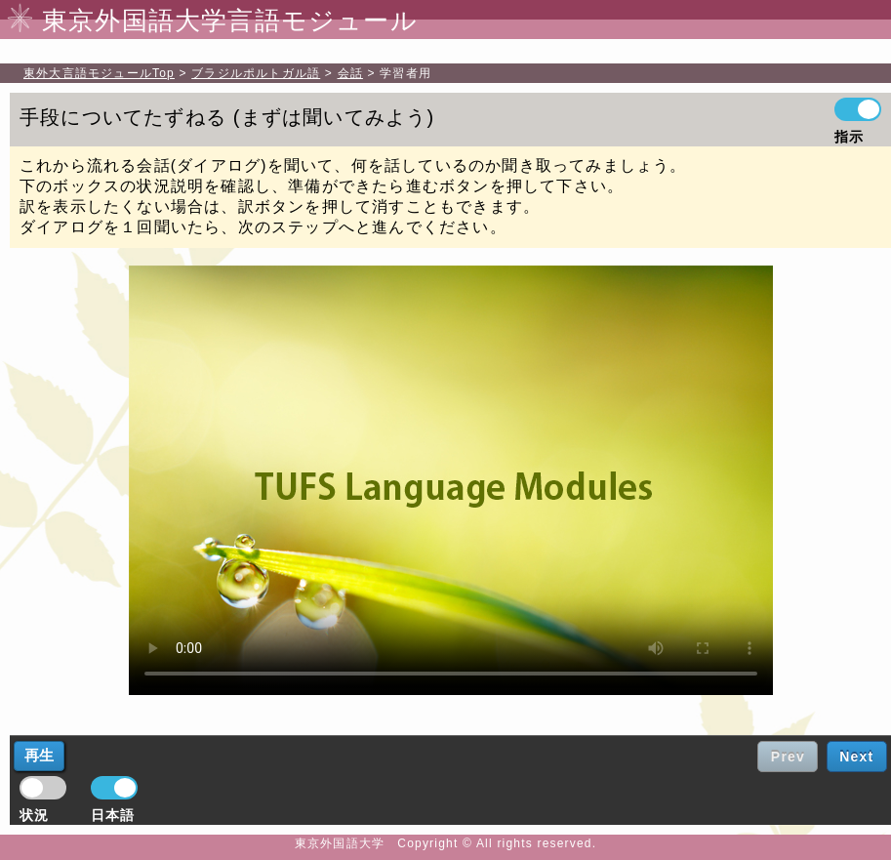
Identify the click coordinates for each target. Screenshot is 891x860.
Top (99, 73)
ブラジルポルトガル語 (255, 73)
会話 (350, 73)
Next (856, 756)
